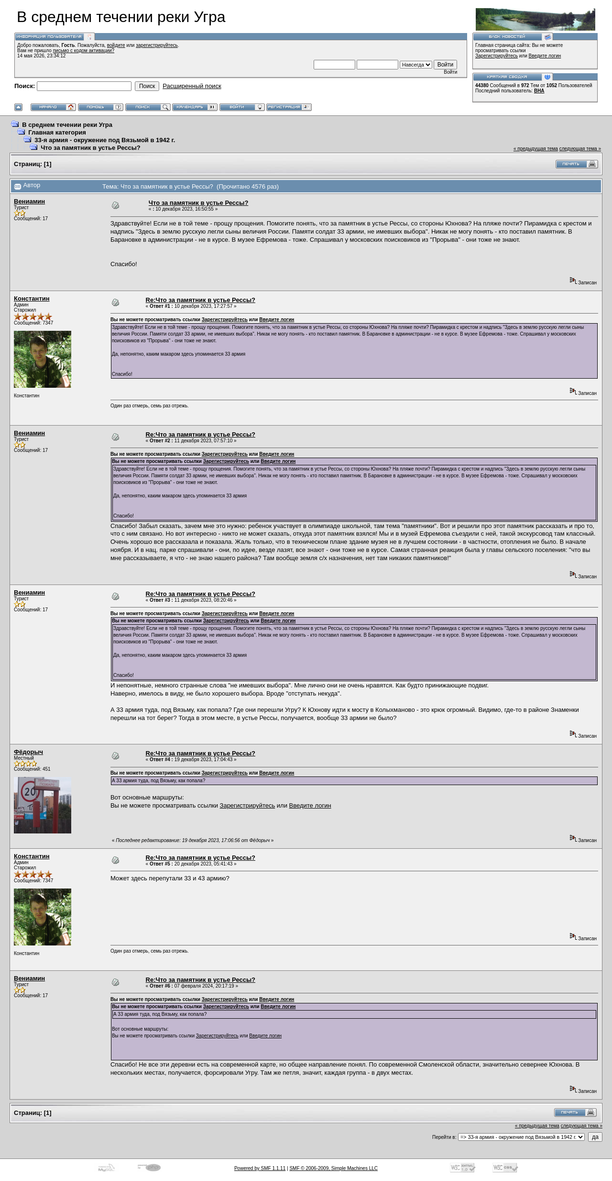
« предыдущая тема (536, 148)
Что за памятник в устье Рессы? (90, 147)
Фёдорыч (28, 751)
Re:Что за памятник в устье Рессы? (200, 300)
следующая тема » (580, 148)
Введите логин (545, 55)
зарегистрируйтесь (157, 45)
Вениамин (29, 201)
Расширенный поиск (192, 86)
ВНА (539, 90)
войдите (116, 45)
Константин (32, 298)
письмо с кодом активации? (84, 50)
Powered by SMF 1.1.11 (259, 1168)
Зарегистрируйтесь (496, 55)
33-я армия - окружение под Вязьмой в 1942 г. (104, 140)
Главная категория (57, 132)
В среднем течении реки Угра (67, 124)
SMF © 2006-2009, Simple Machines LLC (333, 1168)
